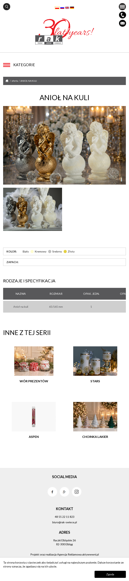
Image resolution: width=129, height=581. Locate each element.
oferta (15, 80)
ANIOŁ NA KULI (28, 80)
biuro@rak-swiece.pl (64, 522)
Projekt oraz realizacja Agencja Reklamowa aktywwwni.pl (64, 554)
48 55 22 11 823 (64, 516)
